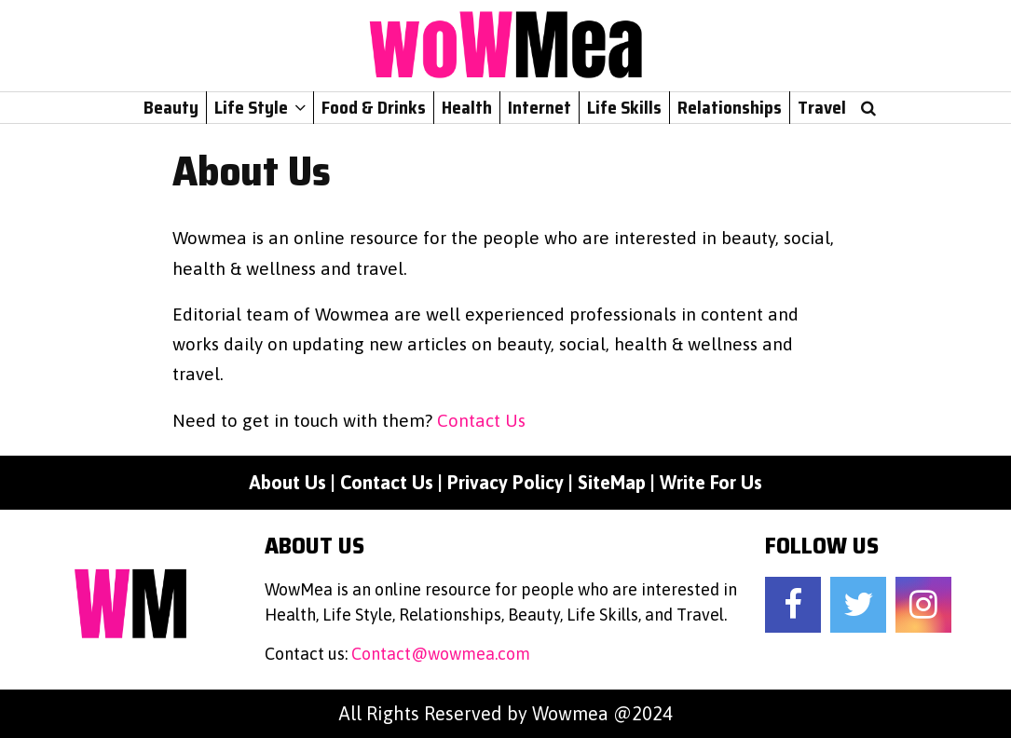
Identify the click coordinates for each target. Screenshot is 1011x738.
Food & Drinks (373, 107)
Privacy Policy (505, 482)
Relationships (729, 107)
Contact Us (481, 420)
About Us (287, 482)
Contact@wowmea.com (440, 653)
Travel (822, 107)
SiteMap (612, 482)
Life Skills (624, 107)
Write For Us (711, 482)
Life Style (251, 107)
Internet (539, 107)
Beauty (170, 107)
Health (467, 107)
